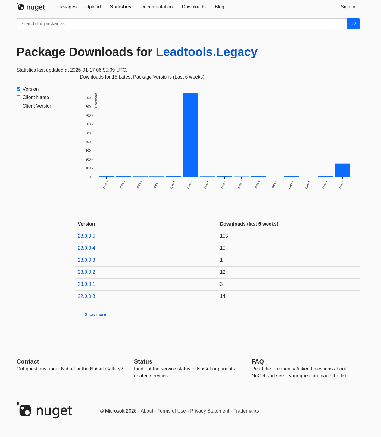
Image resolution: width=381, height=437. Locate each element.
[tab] (66, 7)
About (147, 411)
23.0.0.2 (86, 272)
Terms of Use (172, 411)
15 (223, 248)
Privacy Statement (209, 411)
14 (223, 296)
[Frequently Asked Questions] (257, 361)
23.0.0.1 (86, 284)
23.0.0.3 (86, 260)
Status (143, 361)
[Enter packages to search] (182, 23)
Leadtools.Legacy (207, 51)
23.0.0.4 (86, 248)
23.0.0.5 (86, 236)
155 (224, 236)
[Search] (353, 23)
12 (223, 272)
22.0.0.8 (86, 296)
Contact (28, 361)
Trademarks (246, 411)
